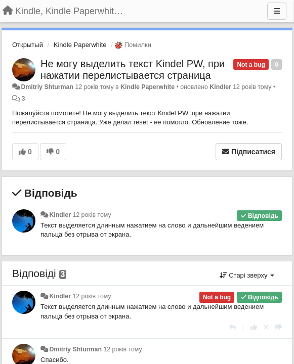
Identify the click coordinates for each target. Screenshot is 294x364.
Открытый (27, 45)
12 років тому (91, 214)
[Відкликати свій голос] (266, 327)
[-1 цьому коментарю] (278, 327)
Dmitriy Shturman (47, 86)
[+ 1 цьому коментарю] (253, 327)
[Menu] (276, 11)
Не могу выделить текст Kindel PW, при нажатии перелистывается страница (132, 69)
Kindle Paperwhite (80, 45)
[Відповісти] (232, 327)
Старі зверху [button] (247, 275)
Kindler (220, 86)
